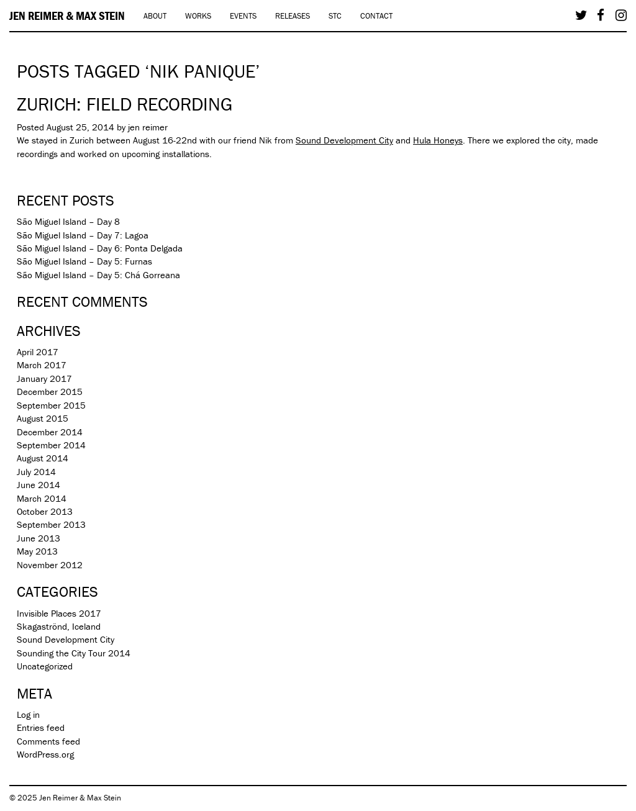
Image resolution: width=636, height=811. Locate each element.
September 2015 (51, 405)
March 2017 (41, 365)
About (154, 16)
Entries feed (41, 727)
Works (198, 16)
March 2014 (41, 498)
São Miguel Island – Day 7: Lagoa (82, 235)
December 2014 (50, 432)
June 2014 (38, 485)
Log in (28, 714)
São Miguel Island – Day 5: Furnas (84, 261)
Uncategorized (45, 666)
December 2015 (50, 391)
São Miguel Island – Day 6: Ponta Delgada (100, 248)
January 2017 (44, 378)
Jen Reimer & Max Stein (67, 15)
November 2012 (50, 565)
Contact (376, 16)
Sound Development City (344, 140)
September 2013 (51, 524)
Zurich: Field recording (124, 104)
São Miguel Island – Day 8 (68, 221)
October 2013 (45, 511)
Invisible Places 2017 (59, 613)
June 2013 (38, 538)
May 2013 (37, 551)
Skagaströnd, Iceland (59, 626)
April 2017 (37, 352)
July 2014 (36, 472)
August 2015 (42, 418)
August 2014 (42, 458)
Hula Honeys (438, 140)
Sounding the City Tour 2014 (73, 653)
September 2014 (51, 445)
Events (243, 16)
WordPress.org (45, 754)
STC (335, 16)
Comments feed (48, 741)
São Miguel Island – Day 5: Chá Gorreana (98, 275)
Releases (292, 16)
